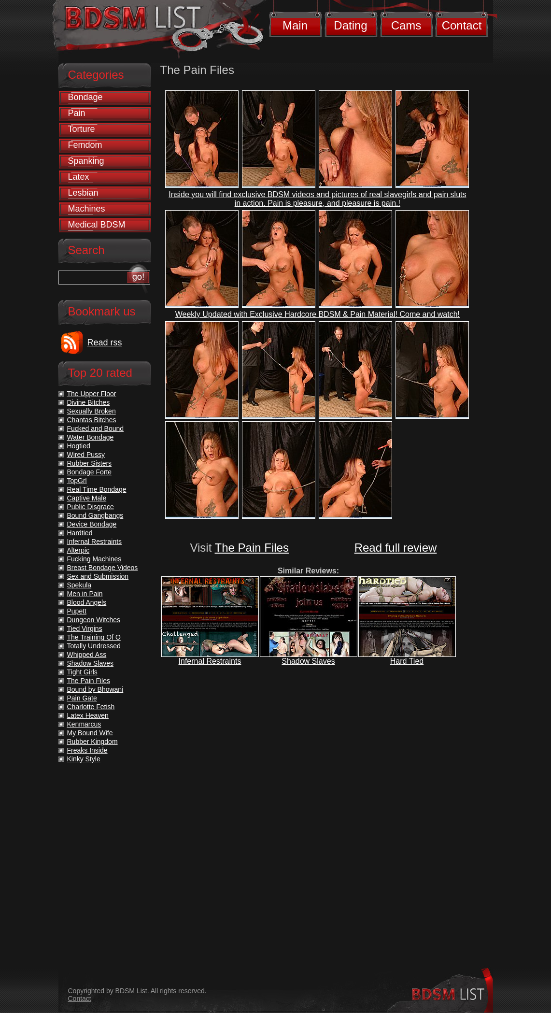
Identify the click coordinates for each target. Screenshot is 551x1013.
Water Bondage (90, 437)
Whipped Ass (87, 654)
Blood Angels (87, 602)
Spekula (79, 585)
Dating (350, 25)
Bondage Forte (89, 472)
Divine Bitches (88, 402)
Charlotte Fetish (91, 707)
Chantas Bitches (91, 420)
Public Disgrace (90, 507)
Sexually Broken (91, 411)
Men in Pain (85, 594)
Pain (76, 113)
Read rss (104, 342)
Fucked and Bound (95, 428)
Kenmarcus (84, 724)
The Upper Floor (91, 394)
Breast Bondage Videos (102, 567)
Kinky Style (83, 759)
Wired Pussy (86, 454)
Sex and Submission (98, 576)
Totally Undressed (94, 646)
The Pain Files (252, 547)
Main (295, 25)
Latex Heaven (88, 715)
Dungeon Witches (94, 620)
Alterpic (78, 550)
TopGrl (77, 481)
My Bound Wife (90, 733)
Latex (78, 177)
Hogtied (78, 446)
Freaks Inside (87, 750)
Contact (462, 25)
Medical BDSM (97, 224)
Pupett (76, 611)
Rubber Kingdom (92, 741)
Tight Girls (82, 672)
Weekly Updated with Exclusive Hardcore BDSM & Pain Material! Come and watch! (317, 314)
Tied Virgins (84, 628)
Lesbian (83, 193)
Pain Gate (82, 698)
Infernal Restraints (210, 661)
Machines (86, 209)
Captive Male (87, 498)
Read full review (395, 547)
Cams (406, 25)
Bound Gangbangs (95, 515)
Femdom (85, 145)
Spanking (86, 161)
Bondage (85, 97)
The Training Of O (94, 637)
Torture (81, 129)
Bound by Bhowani (95, 689)
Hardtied (80, 533)
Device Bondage (92, 524)
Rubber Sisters (89, 463)
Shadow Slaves (308, 661)
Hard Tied (407, 661)
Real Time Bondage (97, 489)
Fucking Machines (94, 559)
